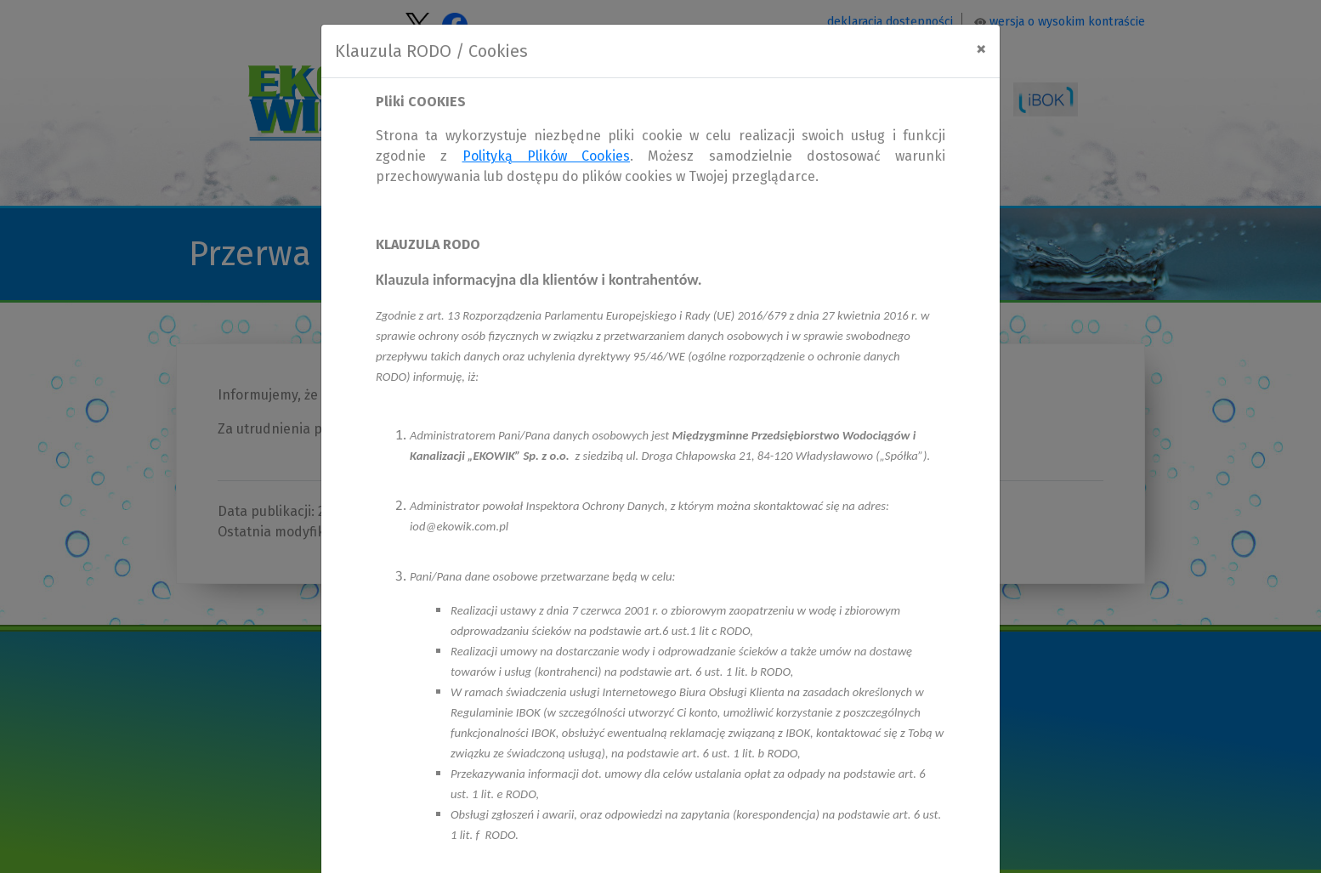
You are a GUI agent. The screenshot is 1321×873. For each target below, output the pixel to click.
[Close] (981, 48)
